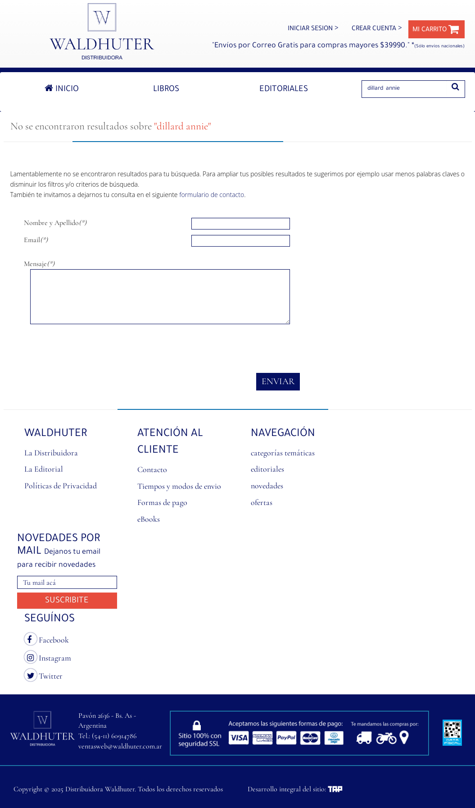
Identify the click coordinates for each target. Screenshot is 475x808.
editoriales (267, 469)
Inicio (62, 88)
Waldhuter (55, 434)
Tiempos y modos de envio (179, 486)
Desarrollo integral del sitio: (295, 789)
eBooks (148, 519)
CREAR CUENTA (377, 29)
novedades (267, 486)
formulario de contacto (211, 194)
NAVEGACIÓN (283, 434)
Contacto (152, 469)
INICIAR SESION (313, 29)
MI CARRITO (435, 30)
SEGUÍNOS (49, 619)
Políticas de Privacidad (60, 486)
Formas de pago (162, 502)
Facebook (46, 639)
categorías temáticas (283, 453)
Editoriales (283, 89)
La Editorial (43, 469)
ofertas (261, 502)
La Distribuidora (51, 453)
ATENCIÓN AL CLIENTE (170, 442)
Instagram (47, 657)
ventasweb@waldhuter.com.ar (120, 746)
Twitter (43, 675)
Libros (166, 89)
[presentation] (92, 348)
